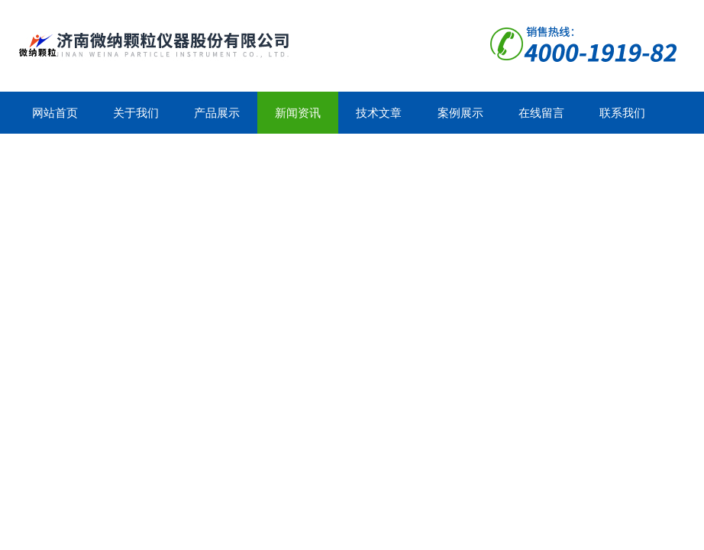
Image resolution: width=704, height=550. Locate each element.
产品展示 (217, 112)
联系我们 (622, 112)
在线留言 (541, 112)
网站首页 (55, 112)
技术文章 (379, 112)
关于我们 (136, 112)
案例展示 (460, 112)
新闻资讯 (298, 112)
